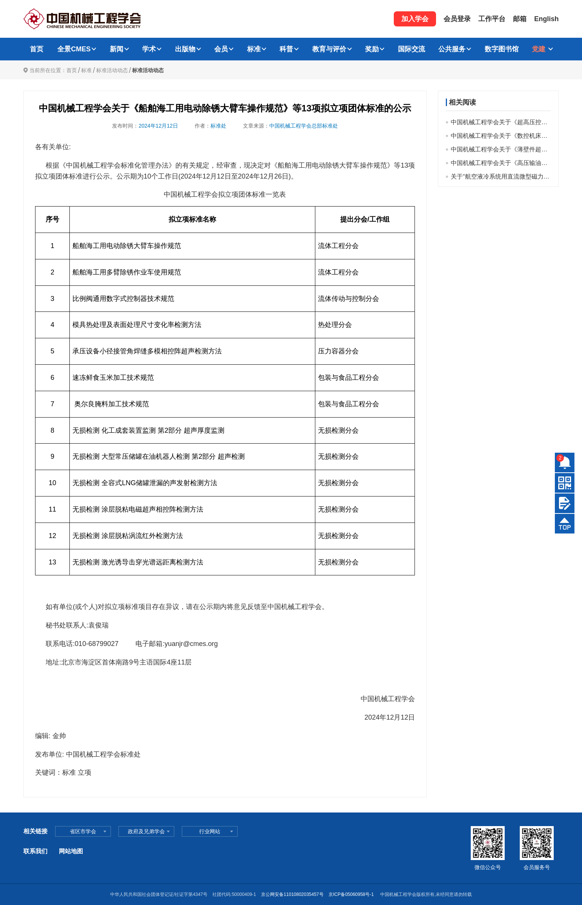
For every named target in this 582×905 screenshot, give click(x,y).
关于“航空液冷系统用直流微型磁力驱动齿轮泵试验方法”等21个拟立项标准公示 (501, 176)
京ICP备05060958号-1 (352, 894)
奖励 (372, 49)
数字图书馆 (502, 49)
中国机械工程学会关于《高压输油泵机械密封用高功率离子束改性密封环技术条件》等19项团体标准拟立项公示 (501, 163)
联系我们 (35, 851)
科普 (286, 49)
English (546, 19)
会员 (221, 49)
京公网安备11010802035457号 (292, 894)
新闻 (116, 49)
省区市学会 (83, 831)
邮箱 (520, 19)
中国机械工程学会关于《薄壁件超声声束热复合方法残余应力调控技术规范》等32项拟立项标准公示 (501, 149)
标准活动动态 (112, 70)
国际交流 (411, 49)
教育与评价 (329, 49)
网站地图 (71, 851)
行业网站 (209, 831)
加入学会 (414, 19)
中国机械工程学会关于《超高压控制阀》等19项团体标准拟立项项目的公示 (501, 122)
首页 (36, 49)
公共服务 (451, 49)
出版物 (185, 49)
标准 (254, 49)
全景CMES (74, 49)
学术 (149, 49)
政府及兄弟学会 (146, 831)
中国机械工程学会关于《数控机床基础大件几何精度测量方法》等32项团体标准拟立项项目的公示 (501, 136)
